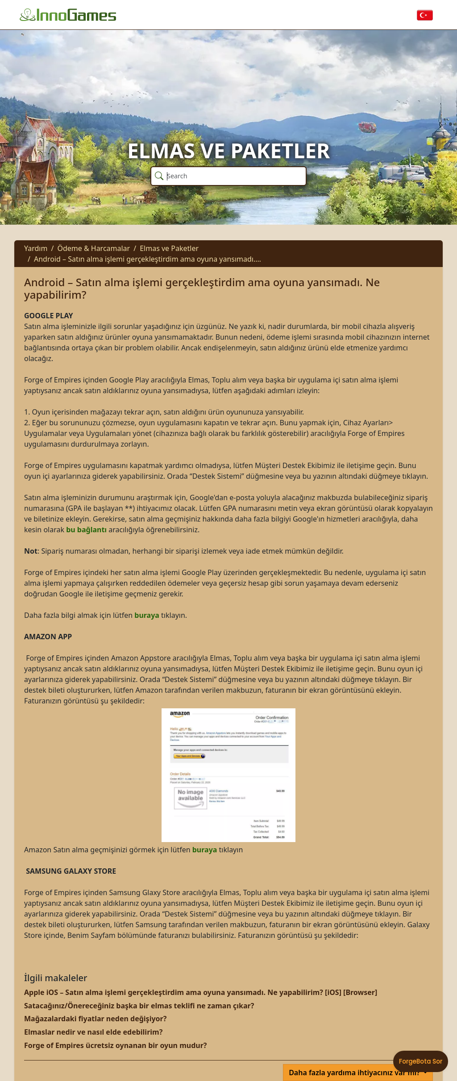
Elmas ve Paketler (169, 248)
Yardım (35, 248)
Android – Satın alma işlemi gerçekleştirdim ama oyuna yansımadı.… (147, 259)
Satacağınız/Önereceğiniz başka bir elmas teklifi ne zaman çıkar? (139, 1006)
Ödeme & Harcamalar (93, 248)
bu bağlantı (86, 529)
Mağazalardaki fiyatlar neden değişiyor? (95, 1018)
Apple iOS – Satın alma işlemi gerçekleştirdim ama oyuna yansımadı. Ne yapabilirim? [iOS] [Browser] (200, 992)
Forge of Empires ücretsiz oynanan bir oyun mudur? (115, 1045)
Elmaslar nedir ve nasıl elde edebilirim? (93, 1032)
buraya (146, 615)
